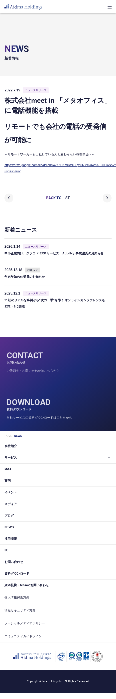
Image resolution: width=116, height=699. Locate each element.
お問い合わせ (13, 562)
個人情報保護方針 (16, 597)
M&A (8, 469)
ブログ (9, 515)
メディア (10, 504)
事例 (7, 480)
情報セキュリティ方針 (20, 610)
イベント (10, 492)
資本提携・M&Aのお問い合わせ (26, 585)
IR (6, 550)
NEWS (18, 435)
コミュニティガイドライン (23, 636)
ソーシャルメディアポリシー (24, 623)
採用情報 (10, 538)
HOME (8, 435)
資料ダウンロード (16, 573)
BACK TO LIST (58, 198)
